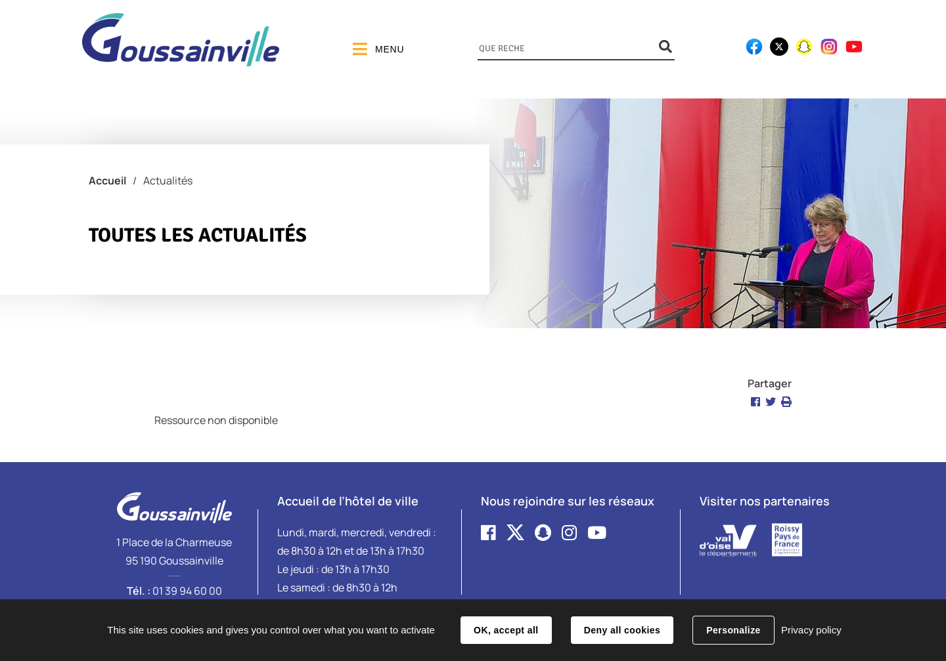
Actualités (167, 180)
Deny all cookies (622, 630)
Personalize (733, 630)
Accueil (107, 180)
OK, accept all (506, 630)
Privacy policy (811, 629)
